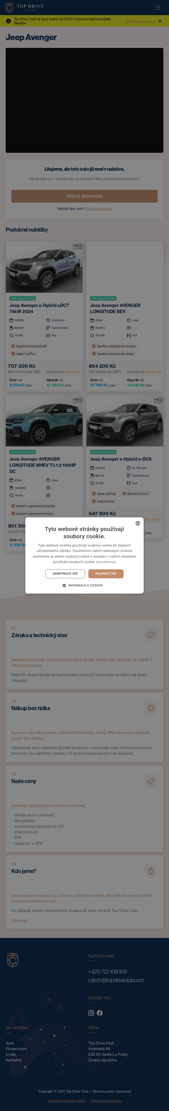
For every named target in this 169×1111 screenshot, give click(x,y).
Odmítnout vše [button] (65, 574)
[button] (84, 585)
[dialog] (84, 555)
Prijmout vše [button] (105, 574)
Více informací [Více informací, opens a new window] (106, 562)
